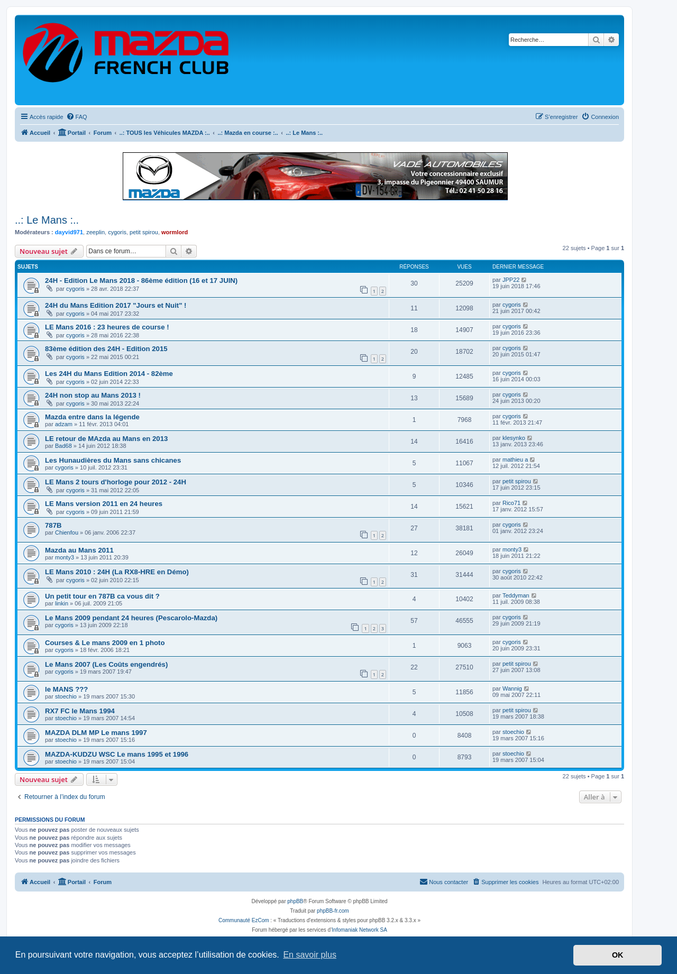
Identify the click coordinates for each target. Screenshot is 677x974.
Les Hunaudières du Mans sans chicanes (113, 460)
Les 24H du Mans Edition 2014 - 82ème (109, 374)
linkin (61, 603)
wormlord (174, 232)
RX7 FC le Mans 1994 (80, 711)
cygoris (117, 232)
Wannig (512, 688)
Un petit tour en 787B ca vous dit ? (102, 596)
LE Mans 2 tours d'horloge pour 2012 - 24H (115, 482)
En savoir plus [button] (309, 954)
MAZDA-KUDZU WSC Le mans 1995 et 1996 (116, 754)
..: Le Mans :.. (47, 220)
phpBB (295, 901)
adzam (63, 424)
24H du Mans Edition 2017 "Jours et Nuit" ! (116, 305)
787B (53, 525)
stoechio (66, 696)
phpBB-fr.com (333, 911)
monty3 (64, 557)
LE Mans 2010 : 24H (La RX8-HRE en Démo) (117, 572)
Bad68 (63, 446)
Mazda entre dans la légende (92, 417)
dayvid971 (69, 232)
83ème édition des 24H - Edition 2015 (106, 349)
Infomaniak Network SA (359, 930)
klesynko (513, 438)
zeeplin (95, 232)
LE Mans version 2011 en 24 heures (103, 504)
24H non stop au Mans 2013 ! (93, 395)
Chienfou (66, 532)
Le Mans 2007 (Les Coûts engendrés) (106, 664)
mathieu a (515, 459)
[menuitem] (76, 117)
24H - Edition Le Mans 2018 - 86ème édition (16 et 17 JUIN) (141, 280)
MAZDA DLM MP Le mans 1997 (96, 733)
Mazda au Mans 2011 (79, 550)
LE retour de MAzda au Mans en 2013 (106, 439)
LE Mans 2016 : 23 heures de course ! (107, 327)
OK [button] (618, 955)
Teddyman (515, 595)
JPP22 (510, 280)
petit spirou (144, 232)
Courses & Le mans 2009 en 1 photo (104, 643)
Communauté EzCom (243, 920)
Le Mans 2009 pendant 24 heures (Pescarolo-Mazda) (131, 618)
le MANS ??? (66, 689)
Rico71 (511, 503)
